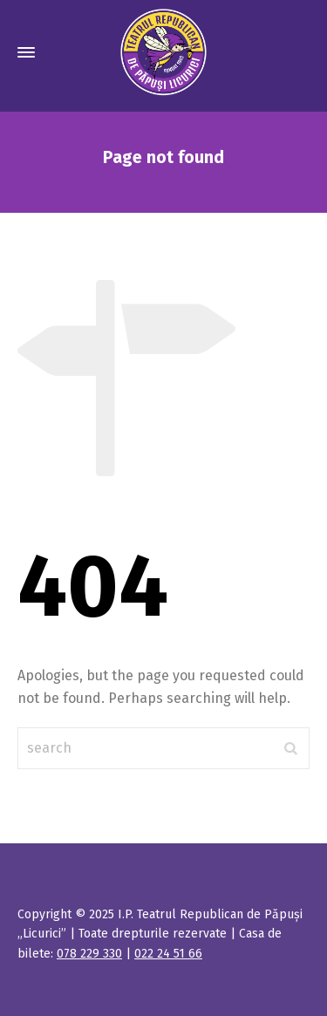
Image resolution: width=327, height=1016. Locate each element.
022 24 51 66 (168, 953)
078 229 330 (89, 953)
